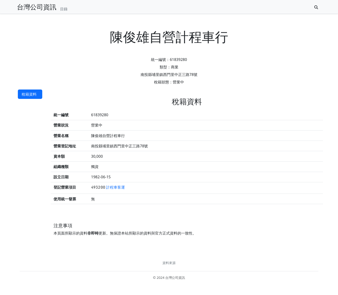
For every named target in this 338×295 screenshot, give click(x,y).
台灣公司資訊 (36, 6)
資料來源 (169, 263)
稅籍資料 (29, 94)
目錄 (64, 8)
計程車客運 (115, 187)
